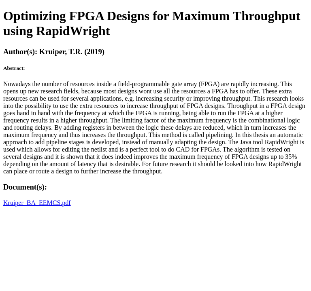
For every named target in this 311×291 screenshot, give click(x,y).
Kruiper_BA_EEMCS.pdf (37, 202)
